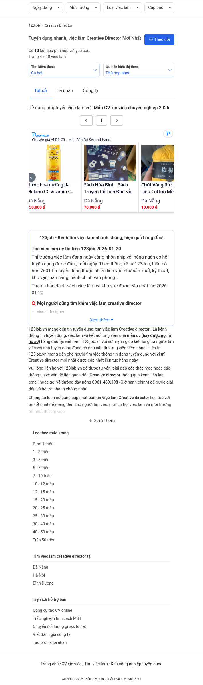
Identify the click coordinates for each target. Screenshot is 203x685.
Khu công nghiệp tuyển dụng (136, 664)
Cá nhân (65, 90)
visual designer (50, 311)
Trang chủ (50, 664)
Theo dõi (159, 39)
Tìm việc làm (96, 664)
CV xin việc (71, 664)
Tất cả (41, 90)
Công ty (90, 90)
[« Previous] (86, 120)
